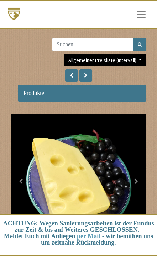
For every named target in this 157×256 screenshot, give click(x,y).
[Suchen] (139, 44)
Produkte (33, 93)
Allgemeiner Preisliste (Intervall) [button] (102, 60)
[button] (71, 75)
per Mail (88, 236)
